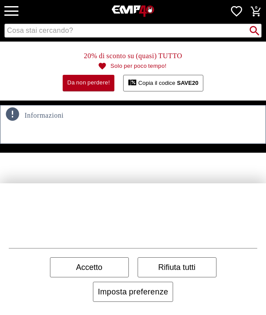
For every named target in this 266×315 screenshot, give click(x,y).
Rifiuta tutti (176, 267)
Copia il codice (163, 82)
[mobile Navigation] (11, 11)
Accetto (89, 267)
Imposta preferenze (133, 291)
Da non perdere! (88, 82)
